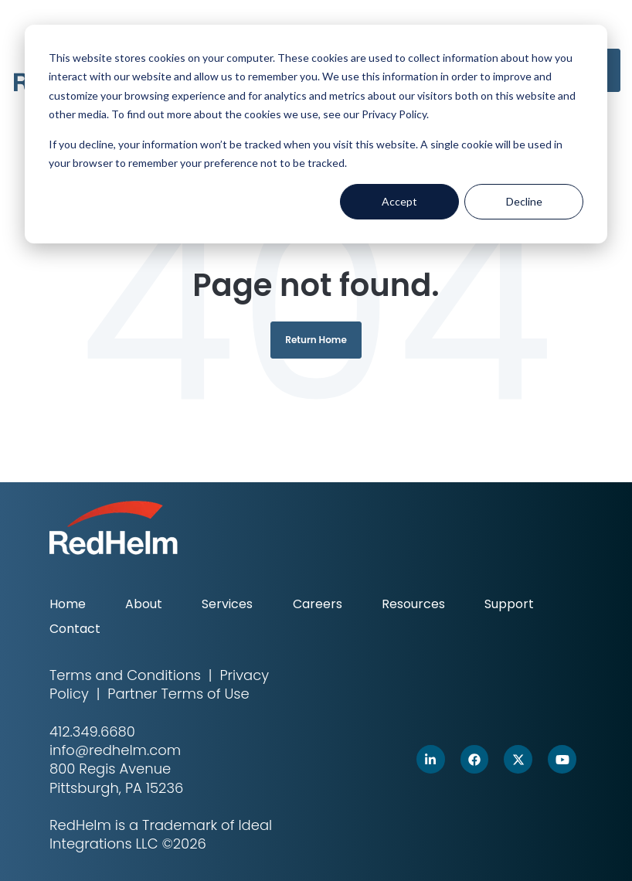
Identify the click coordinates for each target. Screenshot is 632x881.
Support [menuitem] (509, 604)
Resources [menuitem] (413, 604)
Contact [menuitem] (74, 629)
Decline (524, 201)
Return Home (316, 339)
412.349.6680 (92, 731)
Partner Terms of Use (178, 693)
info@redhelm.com (115, 750)
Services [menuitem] (227, 604)
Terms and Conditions (125, 675)
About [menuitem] (143, 604)
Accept (399, 201)
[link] (430, 759)
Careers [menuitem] (317, 604)
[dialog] (316, 134)
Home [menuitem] (67, 604)
